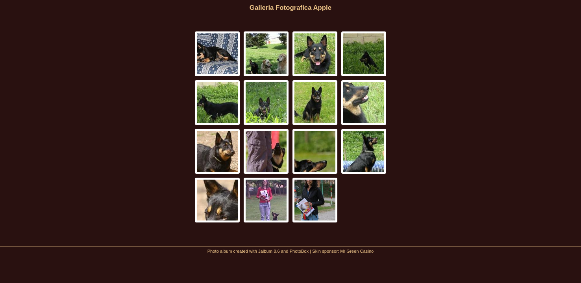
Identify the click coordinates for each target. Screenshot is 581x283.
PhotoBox (299, 251)
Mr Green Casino (357, 251)
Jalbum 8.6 (269, 251)
